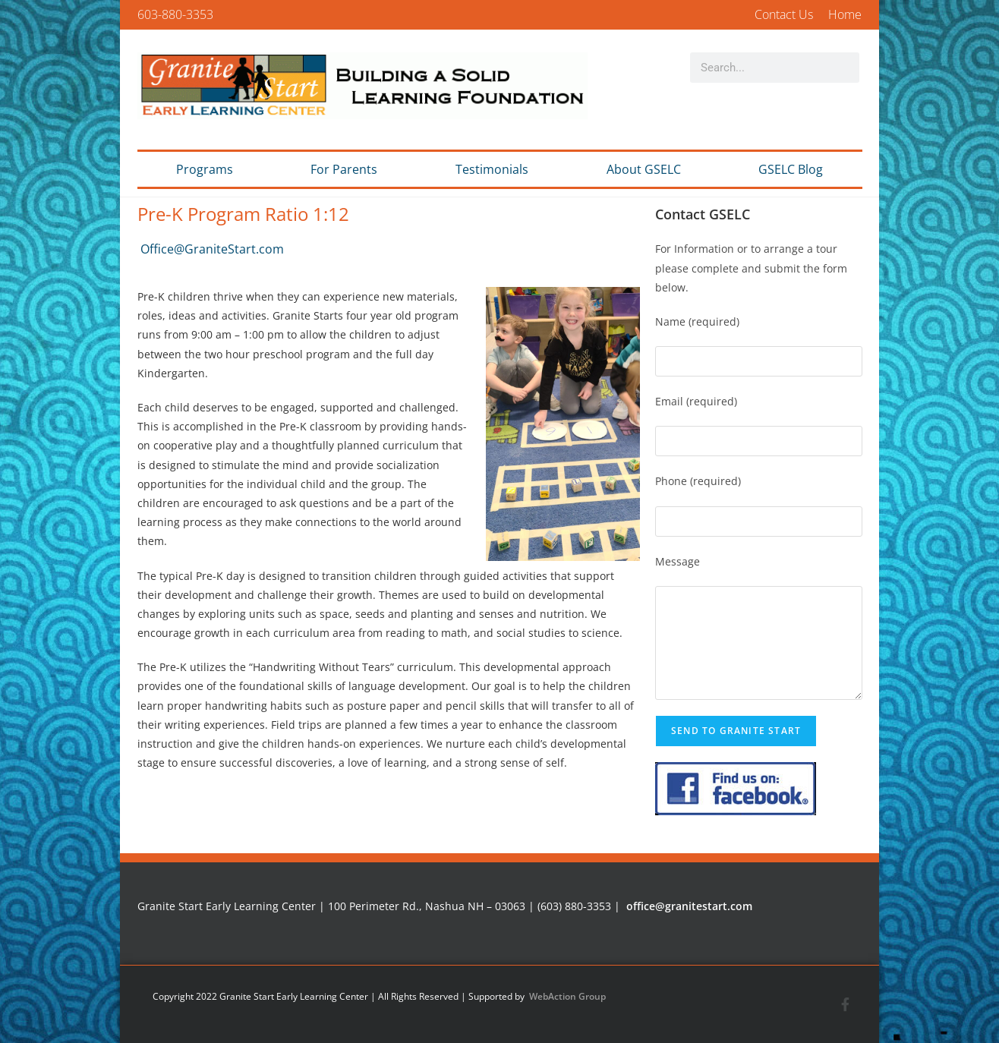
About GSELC (644, 169)
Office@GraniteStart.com (212, 249)
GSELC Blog (790, 169)
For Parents (343, 169)
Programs (204, 169)
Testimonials (491, 169)
